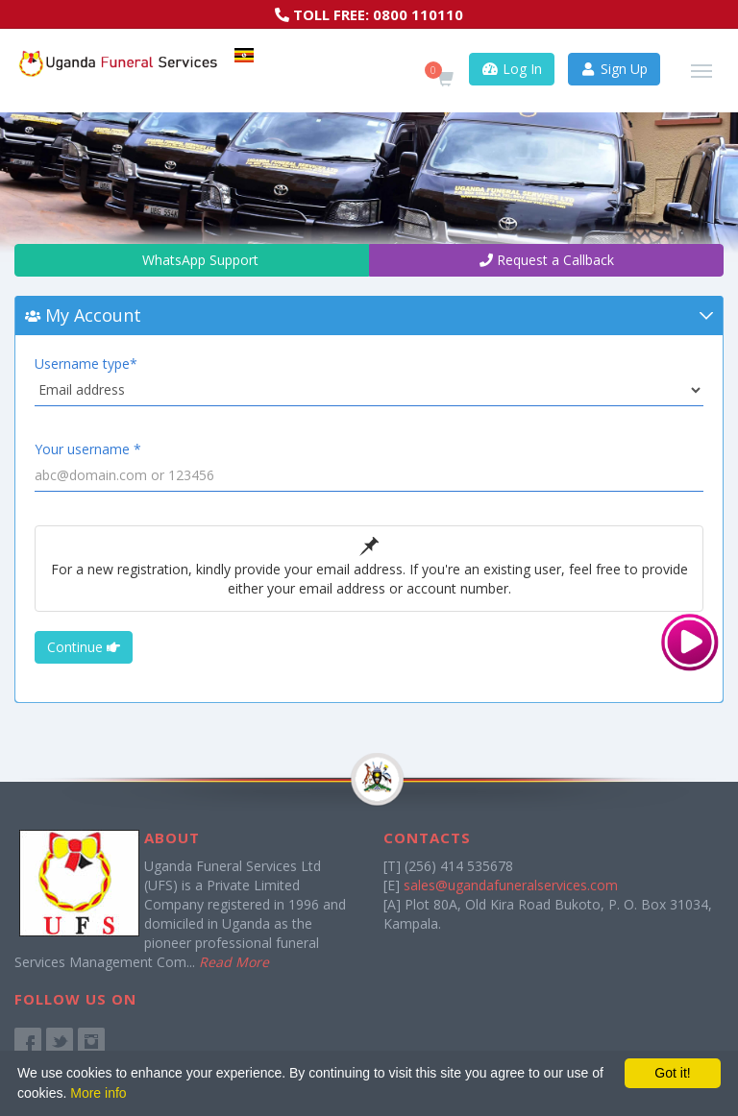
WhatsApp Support (191, 260)
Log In (511, 69)
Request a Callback (547, 260)
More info (98, 1093)
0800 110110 (418, 14)
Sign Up (614, 69)
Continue (83, 647)
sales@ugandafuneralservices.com (511, 885)
